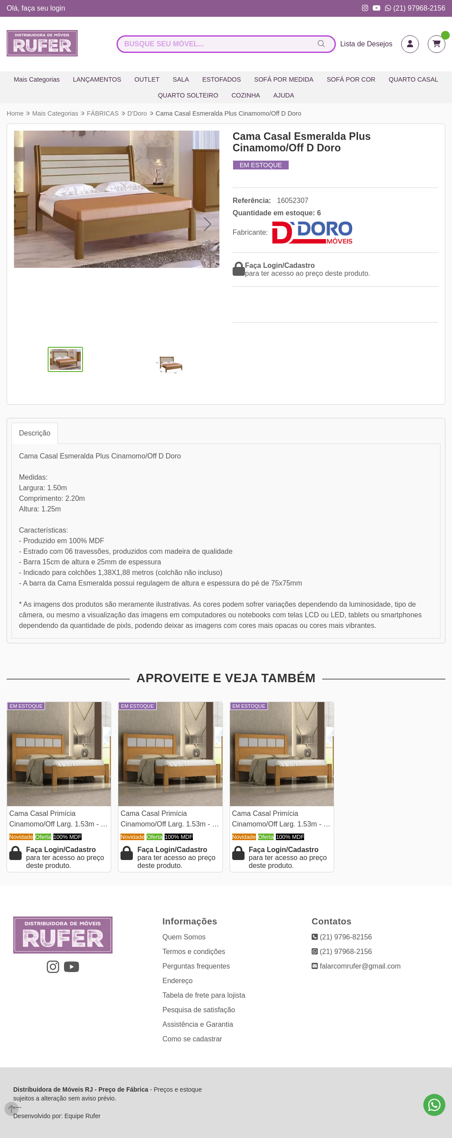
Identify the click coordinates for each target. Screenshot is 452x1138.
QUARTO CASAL (413, 79)
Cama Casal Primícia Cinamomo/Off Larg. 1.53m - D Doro (57, 820)
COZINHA (245, 95)
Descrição (34, 433)
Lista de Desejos (366, 44)
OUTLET (147, 79)
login (57, 8)
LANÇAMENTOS (97, 79)
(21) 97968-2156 (415, 8)
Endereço (177, 980)
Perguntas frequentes (196, 966)
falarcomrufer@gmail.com (356, 966)
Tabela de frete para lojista (203, 995)
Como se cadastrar (192, 1039)
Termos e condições (193, 951)
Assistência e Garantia (197, 1024)
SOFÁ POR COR (351, 79)
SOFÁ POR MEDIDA (283, 79)
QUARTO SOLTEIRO (188, 95)
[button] (26, 224)
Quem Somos (184, 937)
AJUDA (283, 95)
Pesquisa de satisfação (198, 1010)
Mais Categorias (37, 79)
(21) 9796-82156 (342, 937)
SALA (181, 79)
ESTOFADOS (221, 79)
